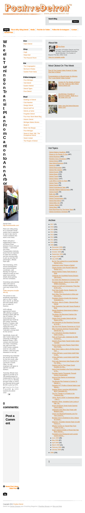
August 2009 (56, 256)
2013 (52, 234)
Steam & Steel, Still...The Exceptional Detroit (32, 134)
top (5, 494)
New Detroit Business (56, 163)
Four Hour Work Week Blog (32, 116)
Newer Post (9, 486)
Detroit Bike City (54, 203)
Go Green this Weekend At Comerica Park (66, 280)
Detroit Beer (53, 207)
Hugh (25, 52)
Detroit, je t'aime (29, 111)
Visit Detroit (27, 83)
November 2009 (57, 249)
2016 (52, 227)
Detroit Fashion (54, 196)
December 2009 (57, 247)
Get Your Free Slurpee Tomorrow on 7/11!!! (66, 326)
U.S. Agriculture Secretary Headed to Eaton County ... (64, 333)
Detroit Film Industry (55, 170)
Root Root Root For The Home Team (61, 209)
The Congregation (29, 66)
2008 (52, 452)
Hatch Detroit (28, 44)
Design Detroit (28, 105)
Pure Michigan (28, 80)
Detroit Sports (53, 185)
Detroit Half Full (29, 108)
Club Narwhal (28, 102)
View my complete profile (56, 57)
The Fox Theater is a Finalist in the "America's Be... (63, 394)
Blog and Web (57, 506)
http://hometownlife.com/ (11, 225)
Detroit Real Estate (55, 167)
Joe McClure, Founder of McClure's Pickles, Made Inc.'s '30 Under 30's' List (68, 95)
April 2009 (55, 443)
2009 (52, 245)
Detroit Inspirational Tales (57, 187)
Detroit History (54, 178)
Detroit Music (53, 174)
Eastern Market (29, 86)
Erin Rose (61, 46)
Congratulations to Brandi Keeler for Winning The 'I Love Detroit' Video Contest (62, 77)
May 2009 (55, 440)
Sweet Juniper (28, 138)
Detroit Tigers (28, 88)
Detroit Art (52, 165)
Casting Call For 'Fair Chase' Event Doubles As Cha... (63, 366)
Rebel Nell (27, 55)
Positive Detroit (18, 504)
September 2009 (57, 254)
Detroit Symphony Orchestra (58, 212)
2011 (52, 240)
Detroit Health (53, 192)
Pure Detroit (27, 91)
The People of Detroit (30, 141)
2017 (52, 224)
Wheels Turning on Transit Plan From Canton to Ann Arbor (5, 112)
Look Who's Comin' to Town (58, 181)
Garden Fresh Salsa (30, 72)
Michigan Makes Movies (31, 122)
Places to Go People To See (58, 154)
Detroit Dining (53, 161)
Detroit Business (54, 156)
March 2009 (56, 445)
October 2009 (56, 252)
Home (16, 486)
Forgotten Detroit (29, 114)
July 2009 (55, 259)
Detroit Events (53, 172)
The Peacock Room (30, 58)
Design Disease (15, 506)
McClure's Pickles (29, 69)
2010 (52, 242)
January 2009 (56, 450)
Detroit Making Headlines (57, 152)
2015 (52, 229)
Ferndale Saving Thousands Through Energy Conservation (64, 374)
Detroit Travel (53, 176)
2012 (52, 237)
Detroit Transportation (56, 198)
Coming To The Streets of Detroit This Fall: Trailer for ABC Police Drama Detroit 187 (69, 83)
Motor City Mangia (29, 128)
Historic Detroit (28, 119)
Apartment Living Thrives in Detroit (63, 265)
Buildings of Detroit (30, 100)
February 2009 (57, 447)
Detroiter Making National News (59, 190)
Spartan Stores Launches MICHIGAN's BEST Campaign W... (64, 390)
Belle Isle (52, 194)
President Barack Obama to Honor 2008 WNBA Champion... (65, 283)
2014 (52, 232)
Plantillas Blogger (44, 506)
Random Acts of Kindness (57, 159)
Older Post (13, 488)
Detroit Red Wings (55, 201)
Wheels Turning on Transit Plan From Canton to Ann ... (64, 426)
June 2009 (55, 438)
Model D (26, 125)
